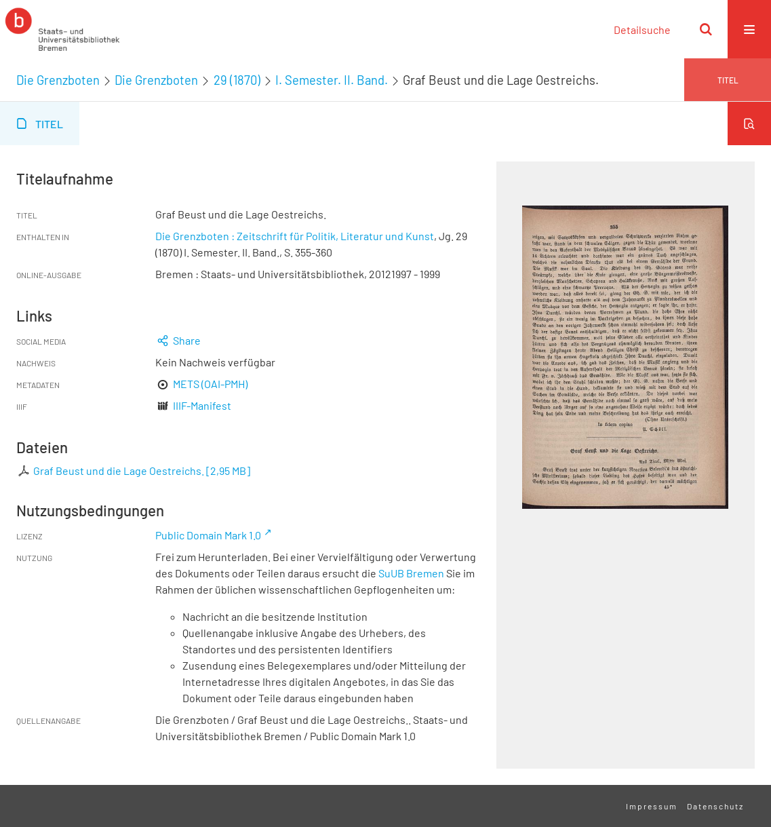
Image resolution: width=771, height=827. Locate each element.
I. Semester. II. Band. (331, 80)
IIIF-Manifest (202, 405)
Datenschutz (715, 806)
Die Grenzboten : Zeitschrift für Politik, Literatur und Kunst (294, 235)
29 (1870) (237, 80)
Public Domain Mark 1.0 (208, 534)
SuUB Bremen (411, 572)
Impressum (651, 806)
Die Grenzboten (58, 80)
